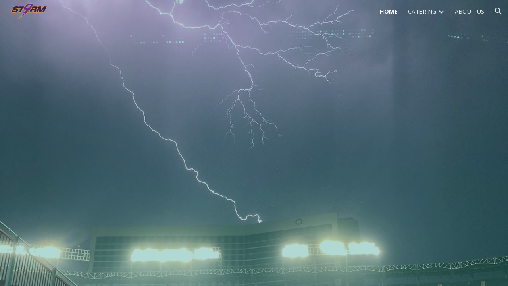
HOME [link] (389, 11)
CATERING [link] (422, 11)
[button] (498, 11)
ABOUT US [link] (469, 11)
